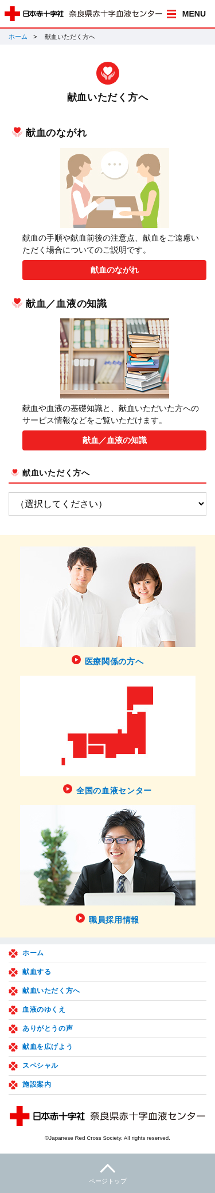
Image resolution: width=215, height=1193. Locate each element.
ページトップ (107, 1172)
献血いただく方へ (56, 472)
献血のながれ (115, 269)
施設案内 (36, 1084)
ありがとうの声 (47, 1028)
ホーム (18, 36)
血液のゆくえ (44, 1010)
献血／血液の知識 (115, 440)
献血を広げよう (47, 1047)
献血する (36, 972)
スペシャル (40, 1066)
